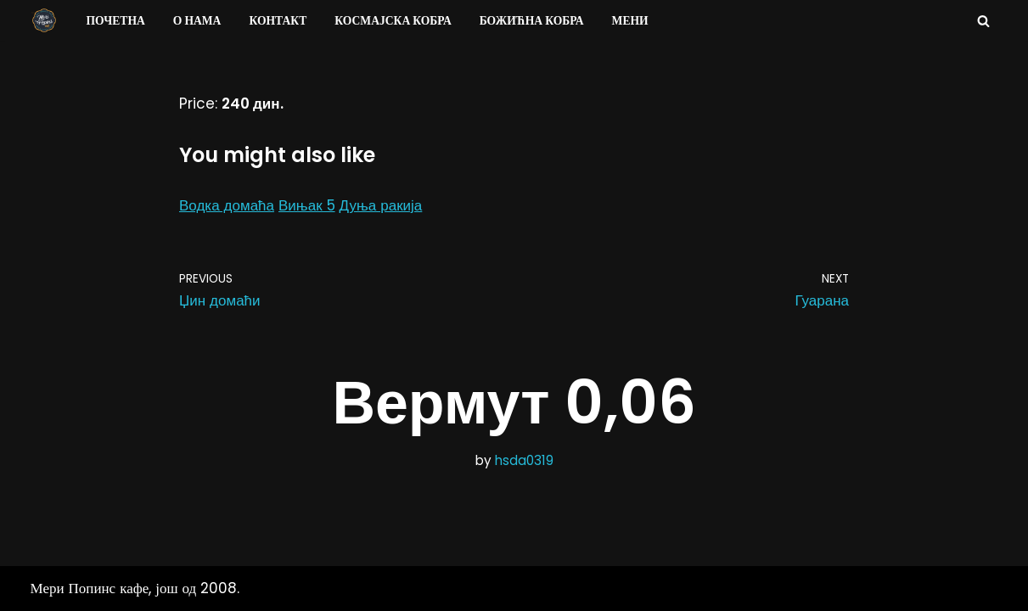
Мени (630, 21)
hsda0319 (524, 460)
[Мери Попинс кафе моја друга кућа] (44, 20)
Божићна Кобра (532, 21)
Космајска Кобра (392, 21)
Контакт (277, 21)
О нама (197, 21)
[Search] (983, 20)
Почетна (116, 21)
